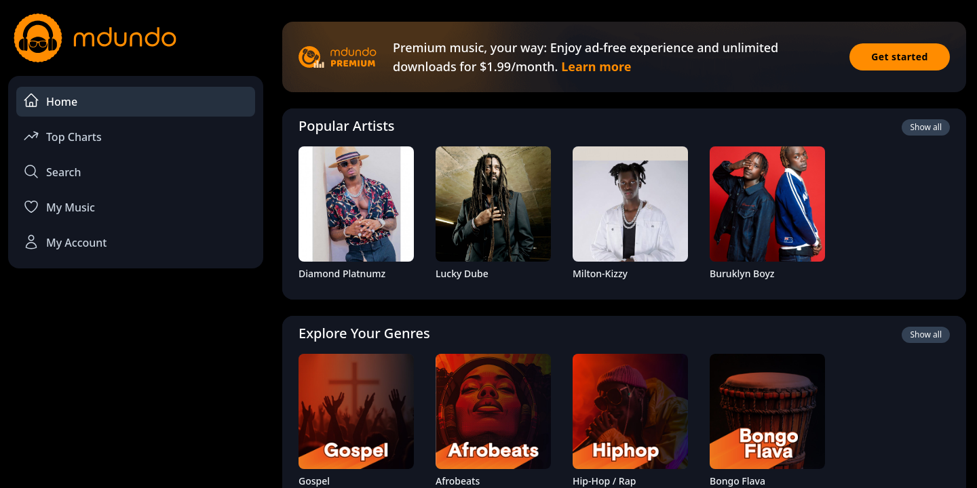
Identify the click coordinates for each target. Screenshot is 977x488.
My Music (59, 207)
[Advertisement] (136, 390)
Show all (926, 127)
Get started (899, 56)
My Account (65, 242)
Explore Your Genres (364, 333)
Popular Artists (347, 126)
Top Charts (62, 135)
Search (52, 171)
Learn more (596, 66)
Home (50, 100)
